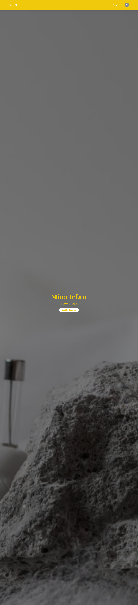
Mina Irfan (13, 4)
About (106, 5)
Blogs (115, 5)
